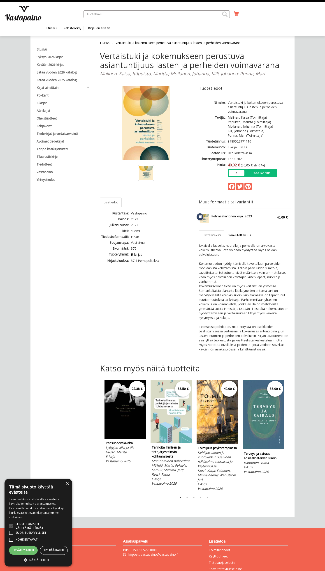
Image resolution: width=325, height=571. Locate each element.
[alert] (38, 522)
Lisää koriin (260, 172)
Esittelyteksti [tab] (211, 235)
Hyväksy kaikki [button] (23, 550)
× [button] (67, 483)
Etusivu (51, 28)
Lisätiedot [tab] (111, 202)
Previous (99, 436)
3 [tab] (194, 497)
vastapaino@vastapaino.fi (159, 554)
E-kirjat (136, 254)
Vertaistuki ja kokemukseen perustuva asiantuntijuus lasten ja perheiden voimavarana (178, 43)
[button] (225, 14)
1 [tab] (180, 497)
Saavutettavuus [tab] (239, 235)
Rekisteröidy (72, 28)
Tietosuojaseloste (222, 562)
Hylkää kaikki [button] (54, 550)
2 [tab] (187, 497)
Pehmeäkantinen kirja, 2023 (231, 216)
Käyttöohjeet (218, 556)
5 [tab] (207, 497)
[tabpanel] (125, 422)
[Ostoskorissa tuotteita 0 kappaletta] (236, 14)
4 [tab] (200, 497)
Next (289, 436)
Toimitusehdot (219, 550)
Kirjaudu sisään (99, 28)
